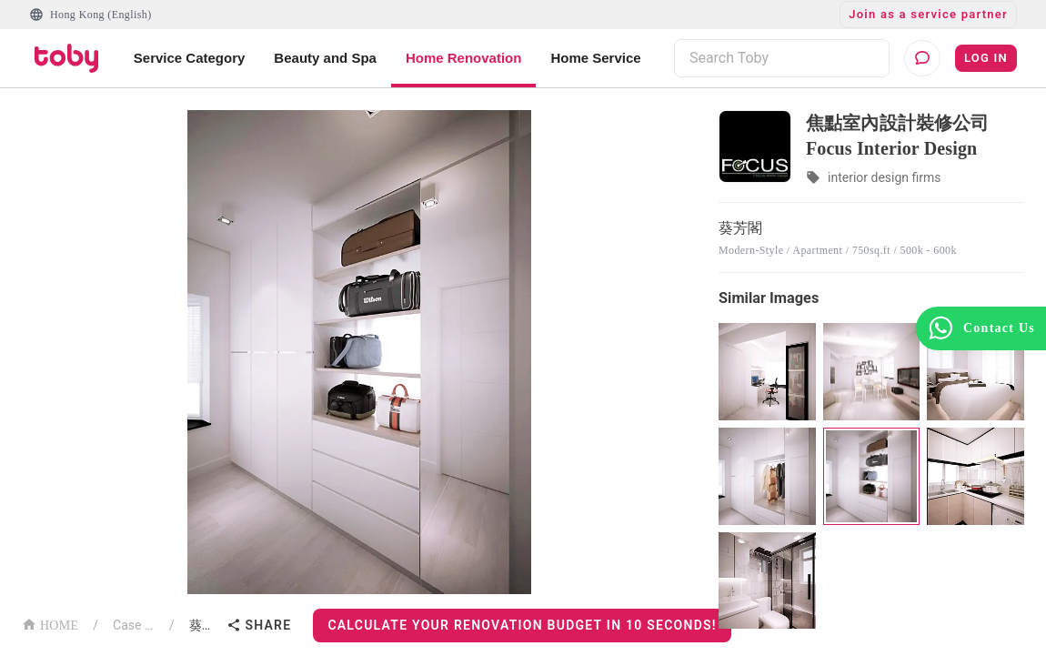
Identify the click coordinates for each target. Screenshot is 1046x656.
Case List (134, 625)
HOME (50, 623)
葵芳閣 (204, 625)
